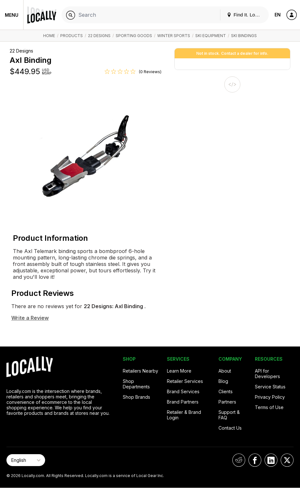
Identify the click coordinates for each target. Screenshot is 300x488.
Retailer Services (185, 381)
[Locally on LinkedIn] (271, 460)
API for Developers (267, 373)
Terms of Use (269, 407)
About (224, 371)
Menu (11, 15)
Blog (223, 381)
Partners (227, 402)
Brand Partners (182, 402)
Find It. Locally (246, 14)
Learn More (179, 371)
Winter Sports (173, 35)
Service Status (270, 386)
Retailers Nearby (140, 371)
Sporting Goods (134, 35)
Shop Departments (136, 383)
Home (49, 35)
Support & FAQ (229, 414)
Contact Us (230, 428)
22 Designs (99, 35)
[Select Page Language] (25, 460)
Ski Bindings (244, 35)
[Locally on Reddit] (238, 460)
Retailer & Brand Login (184, 414)
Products (71, 35)
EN (278, 14)
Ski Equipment (210, 35)
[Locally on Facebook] (254, 460)
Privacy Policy (270, 397)
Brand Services (183, 391)
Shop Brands (136, 397)
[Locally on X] (287, 460)
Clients (225, 391)
